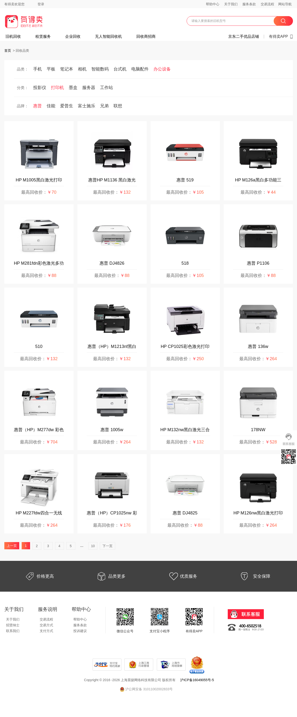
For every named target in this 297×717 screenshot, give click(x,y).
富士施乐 (86, 105)
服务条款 (249, 4)
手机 (37, 69)
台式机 (120, 69)
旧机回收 (13, 36)
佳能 (51, 105)
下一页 (107, 546)
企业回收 (73, 36)
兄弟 (104, 105)
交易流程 (267, 4)
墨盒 (73, 87)
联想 (118, 105)
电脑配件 (140, 69)
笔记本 (66, 69)
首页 (7, 50)
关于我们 (231, 4)
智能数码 (100, 69)
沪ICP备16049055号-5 (197, 680)
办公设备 (162, 69)
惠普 (37, 105)
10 (93, 546)
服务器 (88, 87)
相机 (82, 69)
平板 (51, 69)
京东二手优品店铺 (243, 36)
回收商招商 (146, 36)
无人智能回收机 (108, 36)
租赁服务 (43, 36)
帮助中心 (212, 4)
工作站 (106, 87)
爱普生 (66, 105)
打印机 (57, 87)
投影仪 (39, 87)
